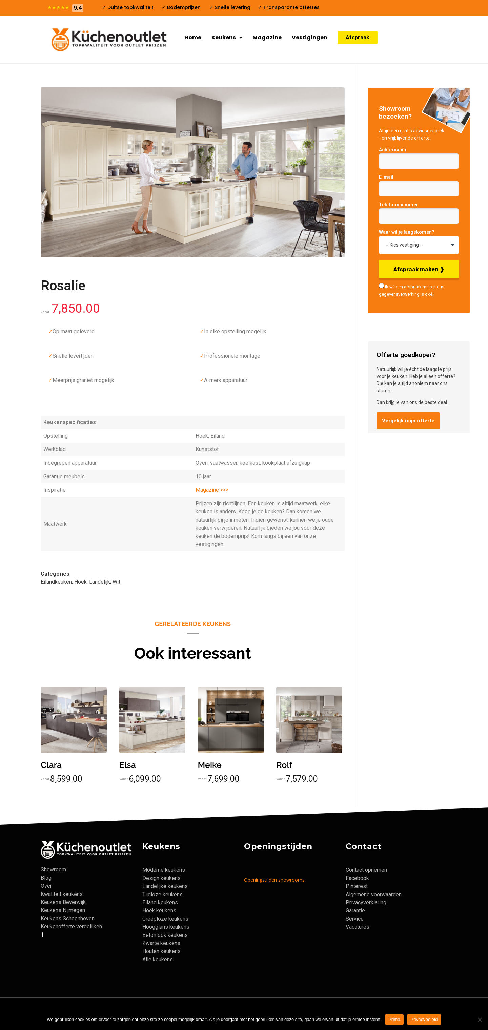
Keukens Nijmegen (63, 910)
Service (355, 919)
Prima (394, 1019)
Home (192, 37)
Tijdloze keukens (162, 894)
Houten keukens (161, 951)
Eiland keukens (160, 902)
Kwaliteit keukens (62, 894)
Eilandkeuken (56, 582)
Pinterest (357, 886)
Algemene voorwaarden (374, 894)
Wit (116, 582)
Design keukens (161, 878)
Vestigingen (309, 37)
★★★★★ (58, 7)
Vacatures (357, 927)
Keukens (226, 37)
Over (46, 886)
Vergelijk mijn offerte (408, 421)
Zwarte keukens (161, 943)
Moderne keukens (163, 870)
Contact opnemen (366, 870)
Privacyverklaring (366, 902)
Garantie (355, 910)
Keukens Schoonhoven (68, 918)
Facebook (357, 878)
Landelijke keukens (165, 886)
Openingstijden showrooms (274, 880)
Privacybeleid (424, 1019)
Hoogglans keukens (165, 927)
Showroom (53, 869)
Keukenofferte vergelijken (71, 926)
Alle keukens (157, 959)
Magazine (267, 37)
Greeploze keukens (165, 919)
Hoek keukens (159, 910)
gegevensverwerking (399, 294)
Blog (46, 878)
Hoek (80, 582)
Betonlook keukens (165, 935)
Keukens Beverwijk (63, 902)
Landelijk (99, 582)
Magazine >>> (212, 490)
